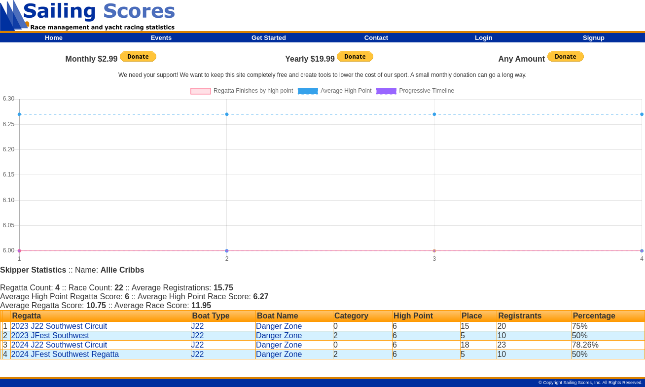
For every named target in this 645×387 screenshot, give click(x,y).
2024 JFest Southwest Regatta (65, 354)
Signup (594, 37)
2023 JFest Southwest (50, 335)
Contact (376, 37)
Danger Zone (279, 326)
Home (54, 37)
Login (483, 37)
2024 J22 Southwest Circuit (59, 345)
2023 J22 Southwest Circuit (59, 326)
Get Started (268, 37)
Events (161, 37)
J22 (197, 326)
